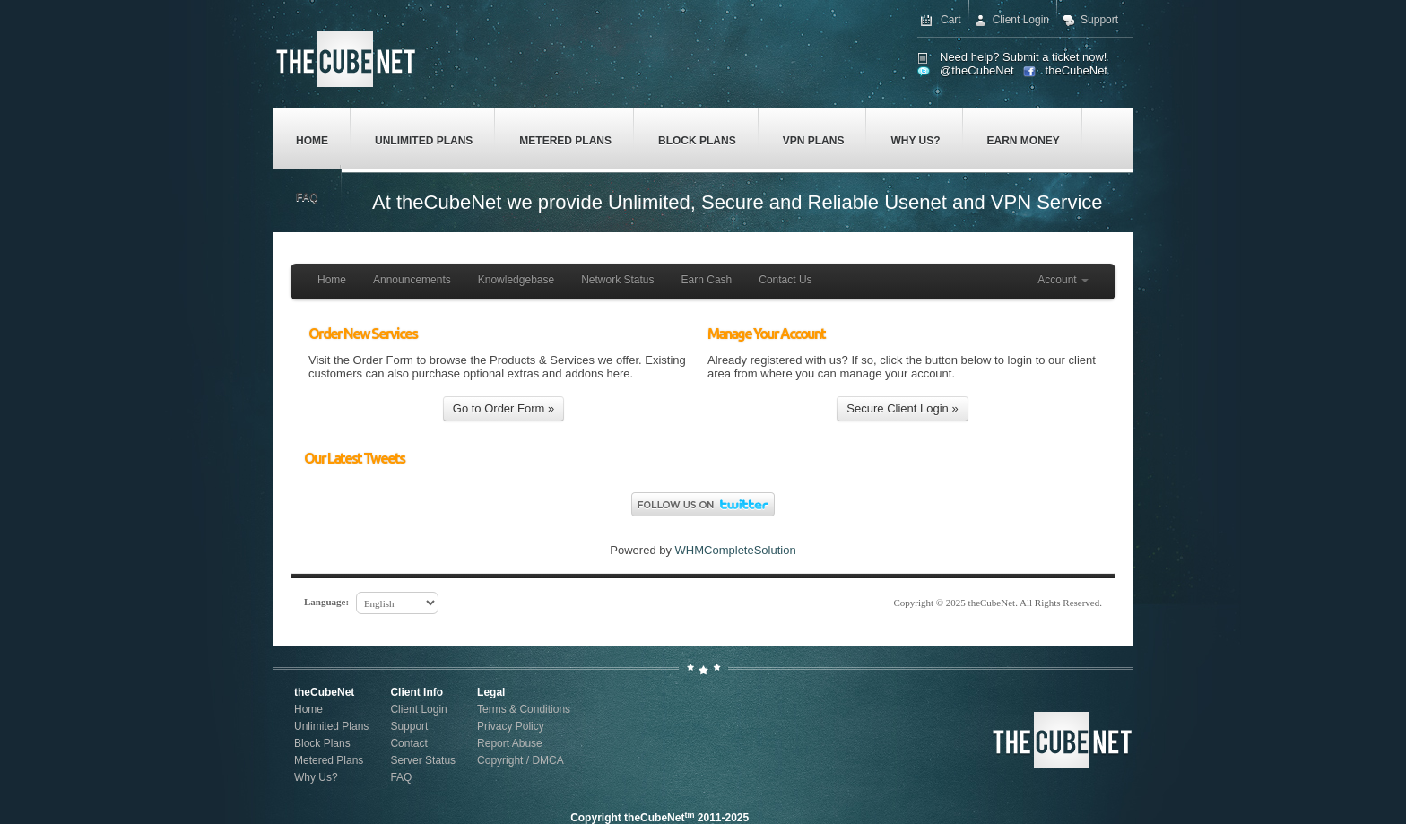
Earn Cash (707, 279)
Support (1099, 19)
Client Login (1021, 19)
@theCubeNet (977, 70)
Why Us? (915, 140)
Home (312, 140)
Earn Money (1023, 140)
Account (1063, 279)
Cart (951, 19)
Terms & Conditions (523, 709)
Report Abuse (509, 743)
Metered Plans (565, 140)
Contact (408, 743)
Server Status (423, 760)
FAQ (307, 197)
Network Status (617, 279)
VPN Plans (814, 140)
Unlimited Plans (424, 140)
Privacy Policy (510, 726)
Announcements (412, 279)
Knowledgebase (516, 279)
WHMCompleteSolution (735, 550)
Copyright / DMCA (520, 760)
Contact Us (785, 279)
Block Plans (697, 140)
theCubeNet (1076, 70)
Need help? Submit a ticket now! (1023, 57)
